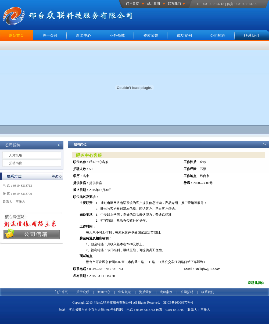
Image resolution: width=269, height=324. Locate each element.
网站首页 (16, 36)
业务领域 (117, 36)
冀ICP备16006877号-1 (178, 302)
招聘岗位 (15, 163)
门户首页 (132, 4)
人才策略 (15, 155)
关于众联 (50, 36)
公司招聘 (217, 36)
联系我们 (174, 4)
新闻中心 (83, 36)
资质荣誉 (150, 36)
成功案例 (153, 4)
